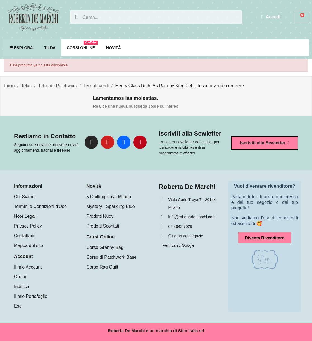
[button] (264, 143)
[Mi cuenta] (271, 17)
